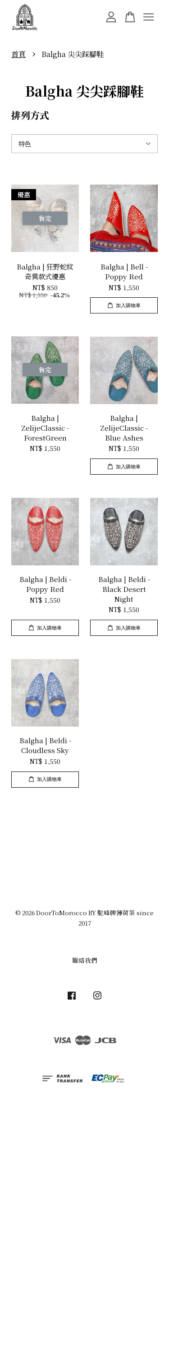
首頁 (18, 54)
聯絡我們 (84, 960)
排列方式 (30, 115)
